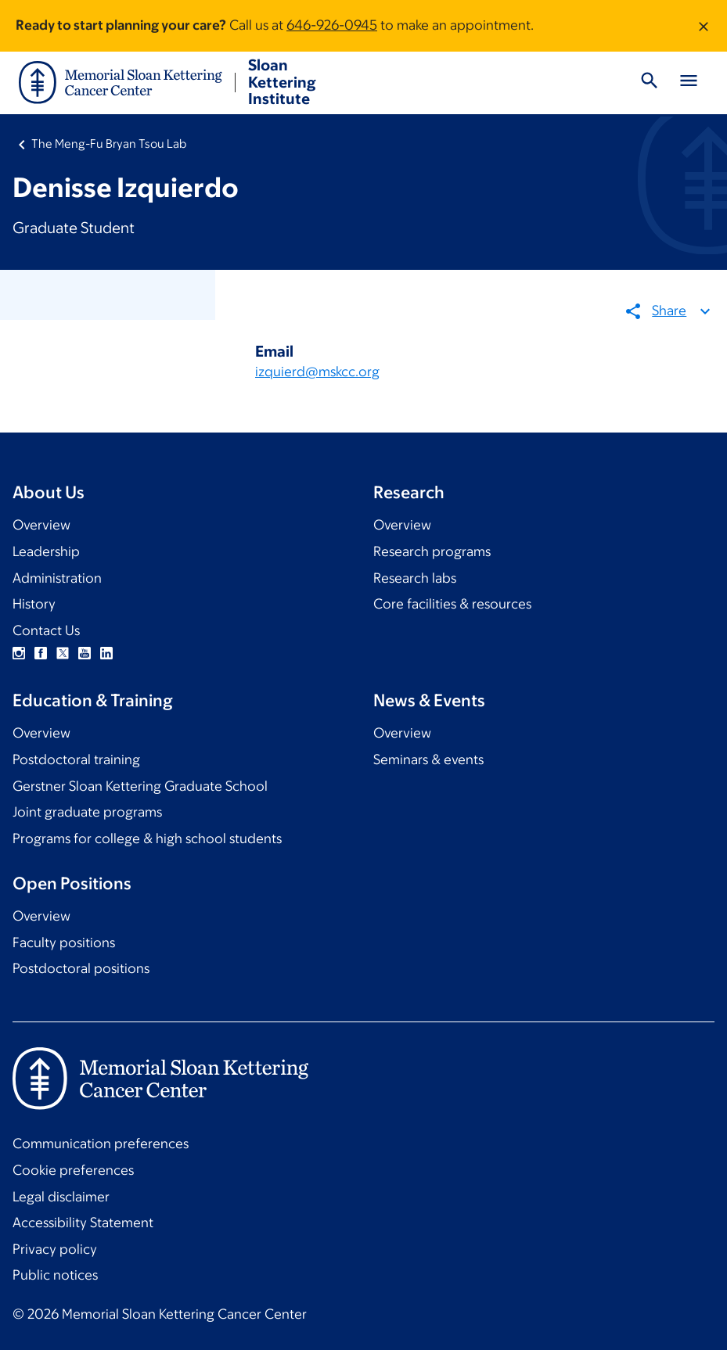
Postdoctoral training (76, 759)
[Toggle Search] (649, 83)
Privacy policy (55, 1249)
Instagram (19, 653)
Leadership (46, 551)
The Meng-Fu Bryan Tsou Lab (108, 143)
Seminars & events (428, 759)
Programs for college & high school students (147, 838)
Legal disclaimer (61, 1197)
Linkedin (106, 653)
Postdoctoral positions (81, 968)
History (34, 604)
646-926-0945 (331, 25)
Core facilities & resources (452, 604)
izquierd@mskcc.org (317, 372)
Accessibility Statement (83, 1222)
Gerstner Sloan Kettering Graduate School (140, 786)
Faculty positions (64, 942)
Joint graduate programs (87, 812)
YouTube (84, 653)
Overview (41, 525)
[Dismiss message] (703, 26)
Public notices (55, 1275)
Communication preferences (101, 1143)
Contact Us (46, 630)
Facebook (40, 653)
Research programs (432, 551)
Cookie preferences (73, 1170)
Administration (57, 578)
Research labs (414, 578)
